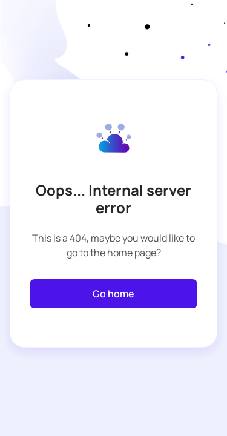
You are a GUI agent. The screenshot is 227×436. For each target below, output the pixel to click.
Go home (113, 293)
